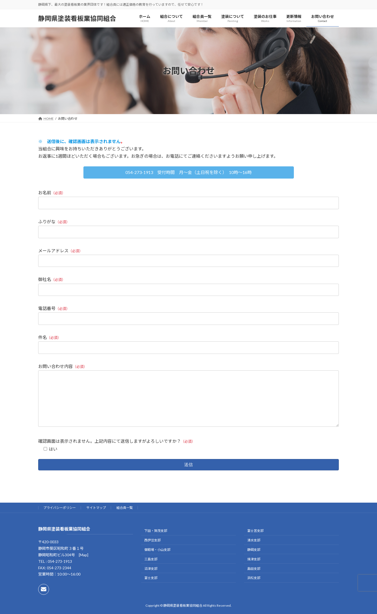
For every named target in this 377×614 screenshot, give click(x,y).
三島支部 (150, 570)
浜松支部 (253, 589)
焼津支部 (253, 570)
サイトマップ (96, 518)
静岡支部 (253, 560)
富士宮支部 (255, 542)
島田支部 (253, 579)
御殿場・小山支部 (157, 560)
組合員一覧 (124, 518)
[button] (188, 172)
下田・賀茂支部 (155, 542)
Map (83, 565)
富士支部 (150, 589)
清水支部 (253, 551)
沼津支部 (150, 579)
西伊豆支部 (152, 551)
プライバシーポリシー (59, 518)
